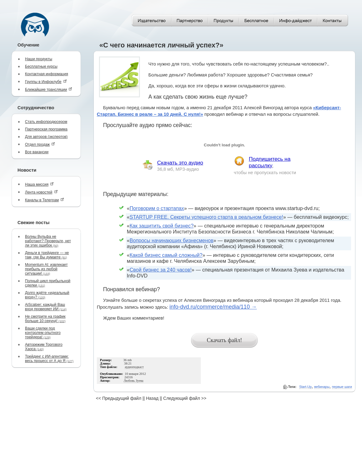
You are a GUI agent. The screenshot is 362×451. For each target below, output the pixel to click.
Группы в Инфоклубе (46, 81)
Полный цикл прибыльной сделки (47, 283)
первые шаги (342, 387)
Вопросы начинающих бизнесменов (171, 240)
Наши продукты (38, 59)
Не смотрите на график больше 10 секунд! (45, 318)
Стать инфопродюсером (46, 122)
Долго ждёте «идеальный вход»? (47, 295)
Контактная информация (46, 74)
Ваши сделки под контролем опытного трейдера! (43, 332)
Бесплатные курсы (41, 66)
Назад (152, 398)
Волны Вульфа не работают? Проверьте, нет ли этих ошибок (48, 241)
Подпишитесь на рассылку (270, 162)
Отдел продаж (40, 144)
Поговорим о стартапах (157, 208)
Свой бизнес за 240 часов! (160, 269)
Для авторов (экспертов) (46, 137)
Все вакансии (36, 152)
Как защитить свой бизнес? (162, 225)
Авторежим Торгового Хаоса (43, 346)
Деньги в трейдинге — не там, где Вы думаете (47, 255)
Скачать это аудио (180, 162)
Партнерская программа (46, 129)
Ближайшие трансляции (48, 89)
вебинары (322, 387)
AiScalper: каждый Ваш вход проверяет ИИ (46, 306)
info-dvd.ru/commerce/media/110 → (213, 307)
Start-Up (305, 387)
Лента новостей (41, 192)
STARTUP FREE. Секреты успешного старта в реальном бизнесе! (206, 217)
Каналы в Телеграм (44, 200)
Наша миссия (39, 184)
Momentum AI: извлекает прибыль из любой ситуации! (46, 269)
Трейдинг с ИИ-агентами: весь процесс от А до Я (49, 358)
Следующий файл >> (184, 398)
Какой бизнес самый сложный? (166, 255)
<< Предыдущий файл (118, 398)
